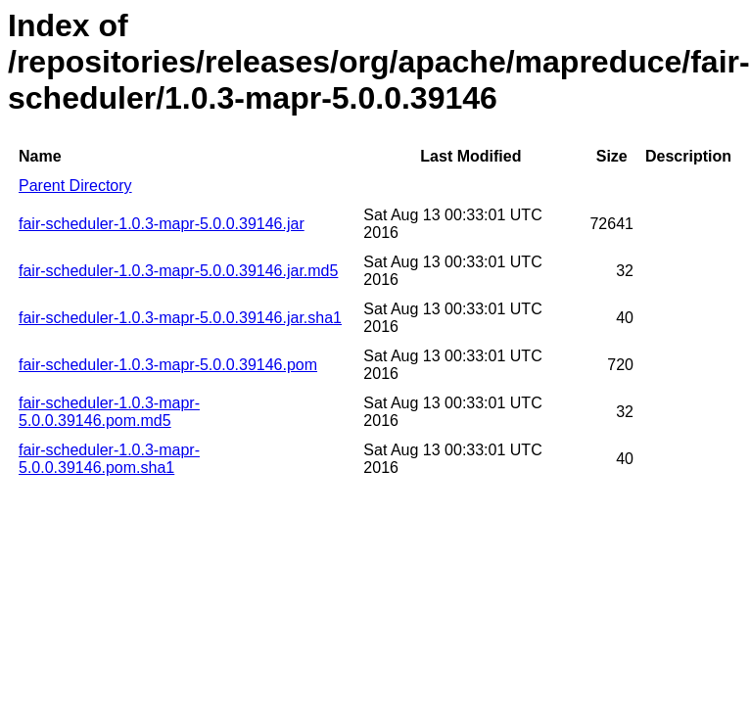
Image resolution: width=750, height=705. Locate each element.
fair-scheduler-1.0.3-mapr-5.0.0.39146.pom (168, 364)
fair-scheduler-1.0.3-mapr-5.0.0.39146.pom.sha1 (109, 459)
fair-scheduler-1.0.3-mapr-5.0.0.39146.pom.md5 (109, 412)
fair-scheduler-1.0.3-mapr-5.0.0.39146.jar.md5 (178, 270)
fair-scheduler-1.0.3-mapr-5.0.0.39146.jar (162, 223)
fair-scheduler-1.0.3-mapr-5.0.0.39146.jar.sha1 (180, 317)
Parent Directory (75, 185)
